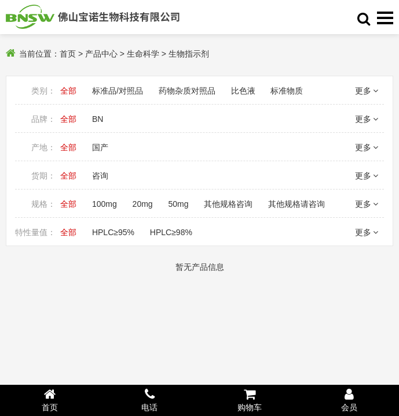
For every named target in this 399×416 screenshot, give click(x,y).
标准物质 (286, 90)
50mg (179, 204)
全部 (68, 90)
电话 (149, 400)
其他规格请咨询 (296, 204)
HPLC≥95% (113, 232)
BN (97, 119)
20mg (143, 204)
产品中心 (101, 53)
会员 (349, 400)
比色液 (243, 90)
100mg (104, 204)
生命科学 (143, 53)
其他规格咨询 (228, 204)
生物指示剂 (189, 53)
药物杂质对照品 (187, 90)
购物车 (249, 400)
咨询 (100, 175)
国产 (100, 147)
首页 (68, 53)
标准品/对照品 (117, 90)
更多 (366, 90)
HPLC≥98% (171, 232)
